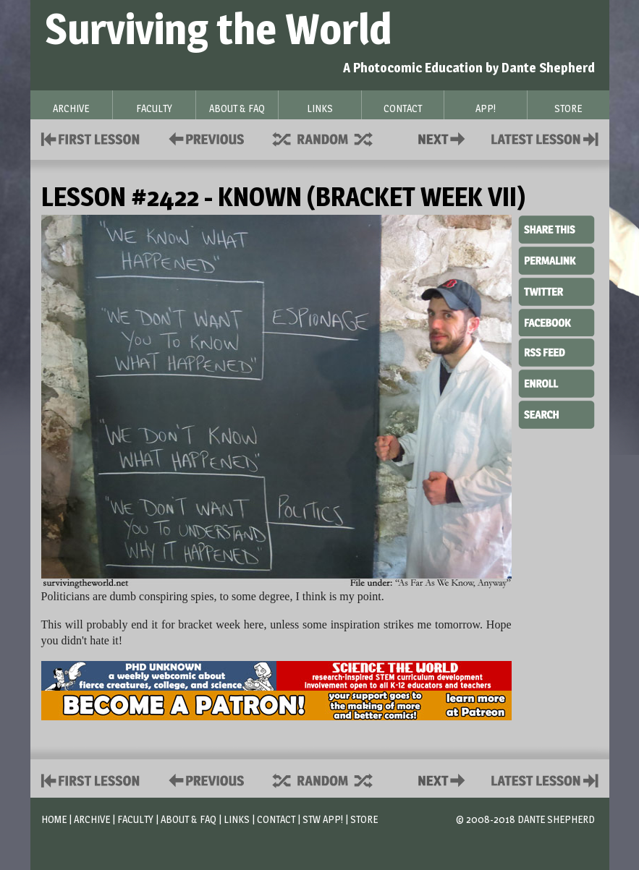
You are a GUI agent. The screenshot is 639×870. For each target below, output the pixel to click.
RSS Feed (556, 351)
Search (556, 413)
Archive (92, 819)
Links (237, 819)
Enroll (556, 382)
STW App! (322, 819)
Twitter (556, 291)
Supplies (332, 137)
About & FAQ (188, 819)
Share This (556, 230)
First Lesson (90, 137)
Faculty (135, 819)
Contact (444, 137)
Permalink (556, 260)
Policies (203, 137)
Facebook (556, 321)
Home (54, 819)
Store (364, 819)
